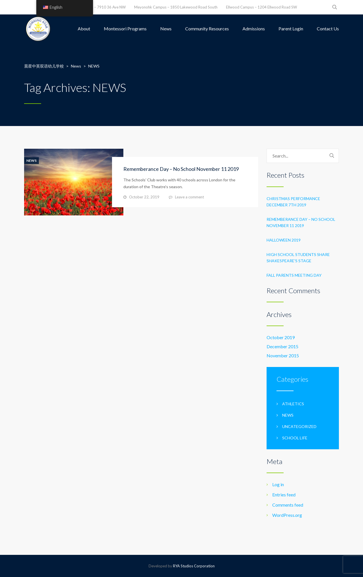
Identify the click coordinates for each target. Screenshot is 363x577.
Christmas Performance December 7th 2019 (293, 201)
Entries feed (284, 494)
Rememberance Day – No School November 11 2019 (181, 169)
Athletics (293, 403)
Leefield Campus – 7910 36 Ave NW (96, 7)
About (84, 28)
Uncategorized (299, 426)
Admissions (253, 28)
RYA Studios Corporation (194, 566)
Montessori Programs (125, 28)
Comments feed (287, 504)
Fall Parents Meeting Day (294, 275)
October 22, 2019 (144, 197)
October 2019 (281, 337)
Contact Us (328, 28)
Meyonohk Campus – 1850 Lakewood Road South (176, 7)
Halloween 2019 (284, 240)
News (166, 28)
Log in (278, 484)
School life (294, 437)
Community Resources (207, 28)
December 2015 (282, 346)
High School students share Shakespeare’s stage (298, 257)
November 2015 (283, 355)
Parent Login (290, 28)
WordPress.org (287, 515)
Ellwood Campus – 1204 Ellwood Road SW (261, 7)
